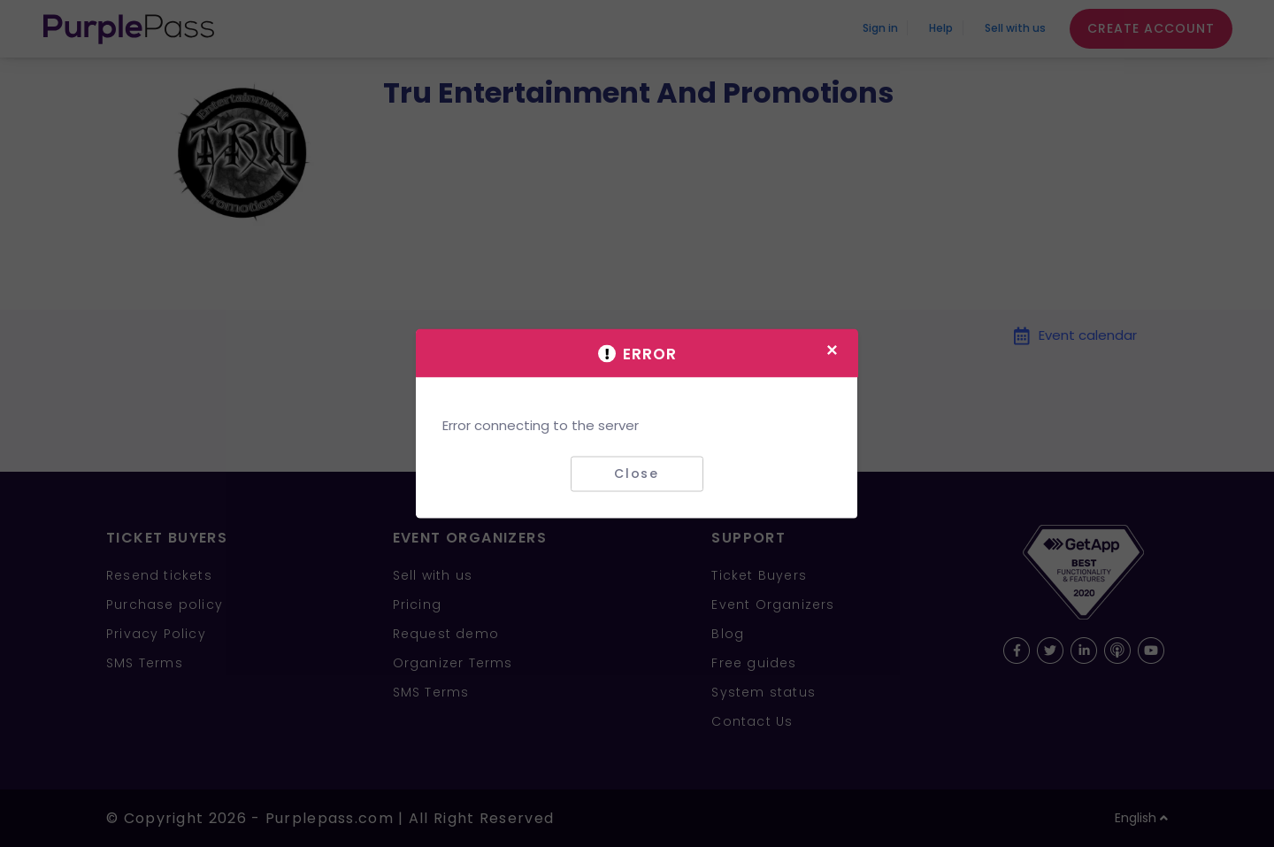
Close (636, 473)
